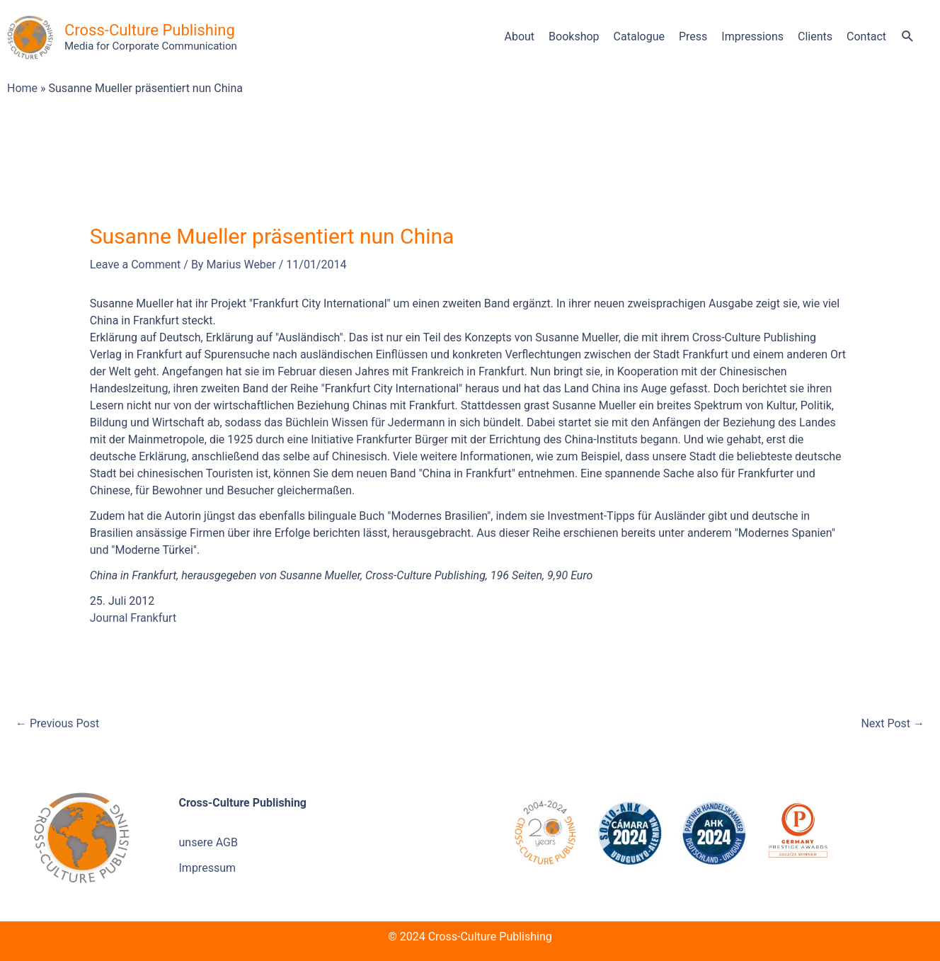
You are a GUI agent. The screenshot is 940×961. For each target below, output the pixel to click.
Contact (866, 36)
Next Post (892, 723)
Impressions (752, 36)
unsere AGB (208, 842)
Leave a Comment (135, 264)
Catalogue (639, 36)
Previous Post (57, 723)
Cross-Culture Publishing (149, 30)
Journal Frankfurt (133, 618)
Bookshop (574, 36)
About (519, 36)
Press (693, 36)
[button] (907, 37)
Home (22, 88)
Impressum (207, 868)
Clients (815, 36)
